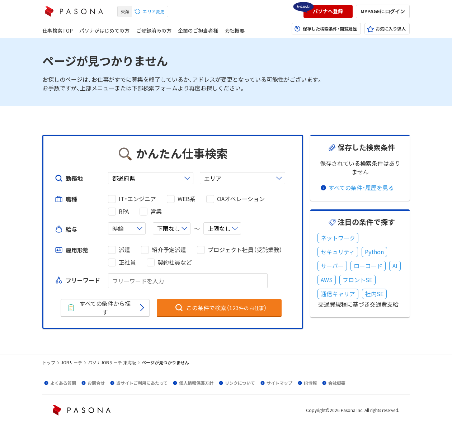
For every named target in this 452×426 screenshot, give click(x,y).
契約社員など (174, 262)
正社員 (127, 262)
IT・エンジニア (137, 199)
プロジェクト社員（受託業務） (245, 250)
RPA (124, 211)
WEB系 (187, 199)
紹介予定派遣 (169, 250)
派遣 (124, 250)
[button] (328, 11)
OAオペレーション (241, 199)
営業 (156, 211)
